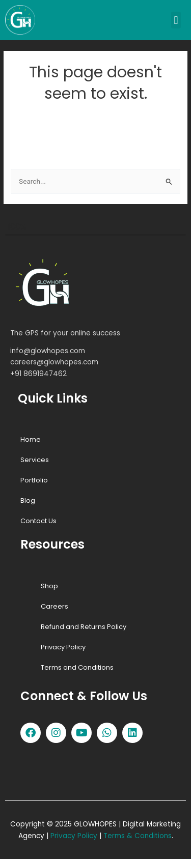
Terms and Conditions (77, 667)
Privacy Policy (63, 647)
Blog (27, 500)
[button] (176, 20)
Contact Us (38, 521)
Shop (49, 586)
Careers (54, 606)
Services (34, 460)
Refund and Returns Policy (83, 627)
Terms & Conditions (137, 836)
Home (30, 439)
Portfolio (34, 480)
